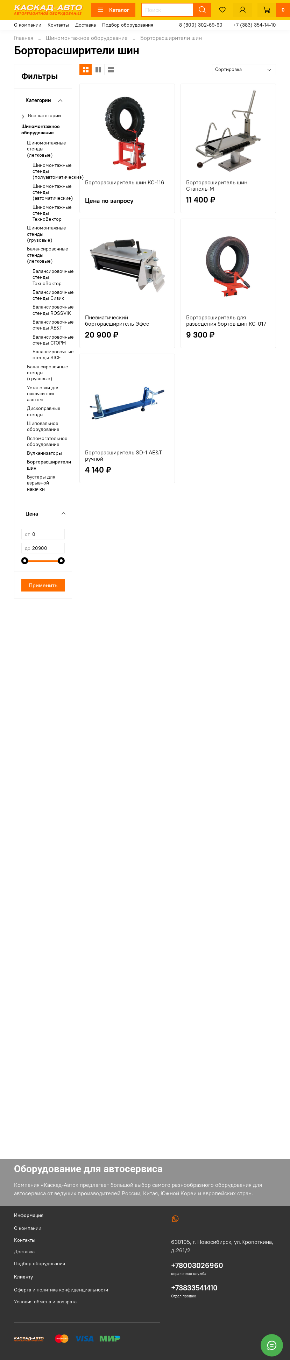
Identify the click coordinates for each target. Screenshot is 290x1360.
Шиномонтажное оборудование (87, 37)
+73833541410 (194, 1287)
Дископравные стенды (44, 411)
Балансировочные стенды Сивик (53, 295)
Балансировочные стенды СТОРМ (53, 340)
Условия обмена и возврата (45, 1301)
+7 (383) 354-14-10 (254, 25)
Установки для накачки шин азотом (43, 394)
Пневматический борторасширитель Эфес (117, 320)
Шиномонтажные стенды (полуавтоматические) (58, 171)
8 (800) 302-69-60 (200, 25)
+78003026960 (197, 1265)
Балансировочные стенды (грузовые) (47, 373)
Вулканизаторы (44, 453)
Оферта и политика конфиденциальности (61, 1290)
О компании (27, 25)
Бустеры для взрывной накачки (41, 483)
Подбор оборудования (127, 25)
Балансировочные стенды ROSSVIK (53, 310)
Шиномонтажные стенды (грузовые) (46, 234)
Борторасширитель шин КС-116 (124, 182)
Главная (23, 37)
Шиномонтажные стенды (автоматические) (53, 192)
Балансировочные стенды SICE (53, 355)
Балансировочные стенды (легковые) (47, 255)
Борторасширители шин (49, 465)
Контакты (58, 25)
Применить (43, 585)
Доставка (85, 25)
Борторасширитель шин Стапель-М (216, 185)
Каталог (113, 9)
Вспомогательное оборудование (47, 441)
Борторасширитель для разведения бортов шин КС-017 (226, 320)
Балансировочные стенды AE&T (53, 325)
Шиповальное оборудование (43, 426)
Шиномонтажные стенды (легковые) (46, 149)
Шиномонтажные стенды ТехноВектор (52, 213)
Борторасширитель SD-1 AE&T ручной (123, 455)
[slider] (25, 560)
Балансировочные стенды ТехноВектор (53, 277)
